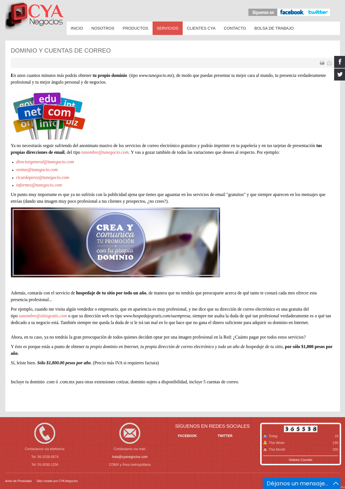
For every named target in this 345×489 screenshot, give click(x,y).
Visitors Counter (300, 460)
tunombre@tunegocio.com (105, 152)
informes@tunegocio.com (39, 185)
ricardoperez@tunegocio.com (42, 177)
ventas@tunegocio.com (37, 169)
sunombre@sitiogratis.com (43, 315)
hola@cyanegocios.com (130, 457)
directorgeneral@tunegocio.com (45, 161)
